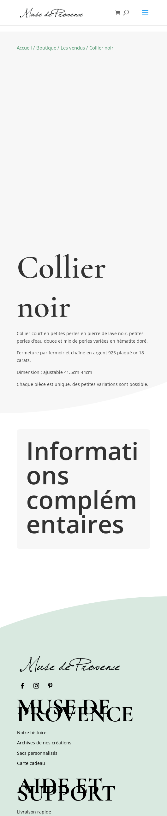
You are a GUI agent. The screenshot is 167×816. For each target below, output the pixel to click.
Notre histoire (31, 733)
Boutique (46, 47)
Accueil (24, 47)
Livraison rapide (34, 812)
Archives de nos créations (44, 743)
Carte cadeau (31, 763)
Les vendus (73, 47)
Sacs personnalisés (37, 753)
